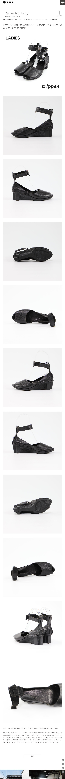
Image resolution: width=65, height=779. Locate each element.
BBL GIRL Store (63, 768)
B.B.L (8, 2)
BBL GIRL (63, 772)
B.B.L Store (63, 760)
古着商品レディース (11, 19)
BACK (32, 756)
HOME (4, 19)
